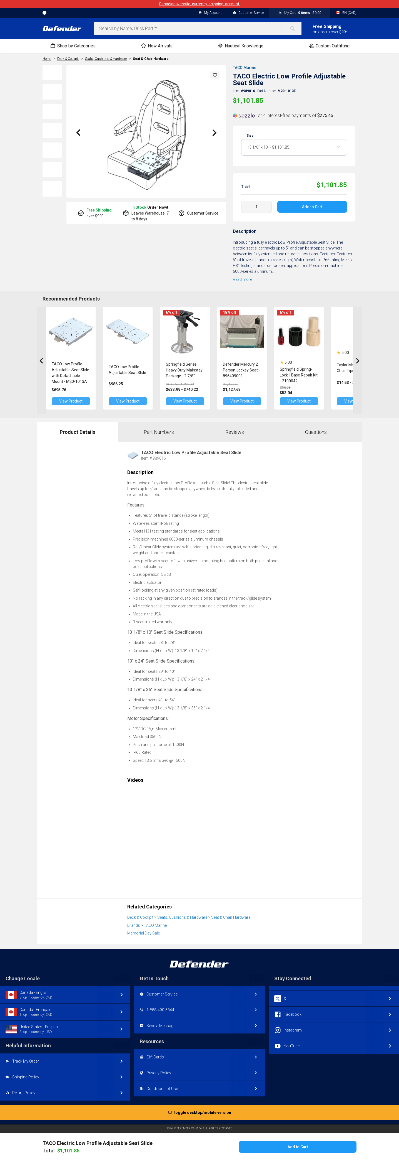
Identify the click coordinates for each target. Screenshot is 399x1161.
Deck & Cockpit (140, 917)
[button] (215, 75)
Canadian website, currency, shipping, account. (199, 4)
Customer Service (248, 13)
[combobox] (197, 28)
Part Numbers (159, 432)
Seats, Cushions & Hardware (182, 917)
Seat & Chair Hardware (151, 58)
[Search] (295, 28)
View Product (73, 401)
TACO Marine (244, 67)
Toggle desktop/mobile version (199, 1112)
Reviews (234, 432)
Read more (242, 279)
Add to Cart (312, 207)
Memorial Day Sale (143, 933)
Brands (133, 925)
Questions (316, 432)
